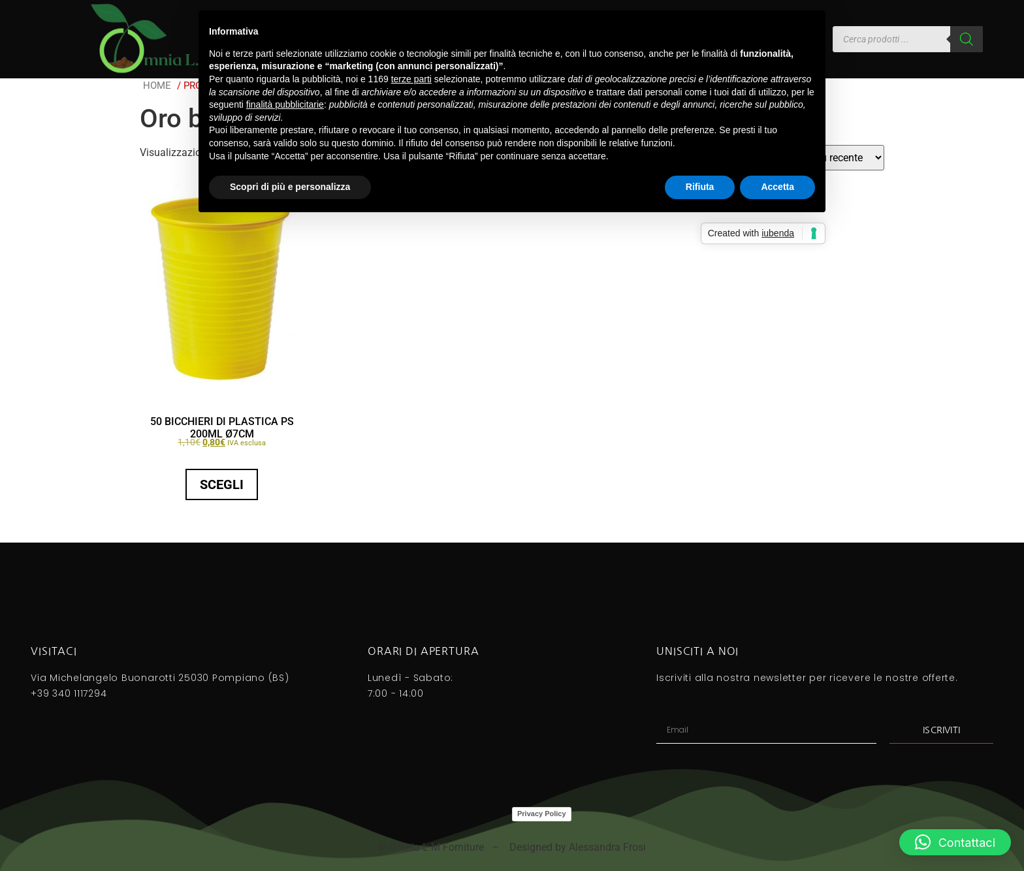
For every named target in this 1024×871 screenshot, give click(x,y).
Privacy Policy (541, 813)
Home (157, 85)
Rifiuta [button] (700, 187)
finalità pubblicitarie (285, 104)
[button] (955, 842)
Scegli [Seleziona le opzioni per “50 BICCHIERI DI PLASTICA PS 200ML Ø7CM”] (222, 484)
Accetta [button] (777, 187)
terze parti (411, 79)
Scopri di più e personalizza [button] (290, 187)
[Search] (966, 39)
